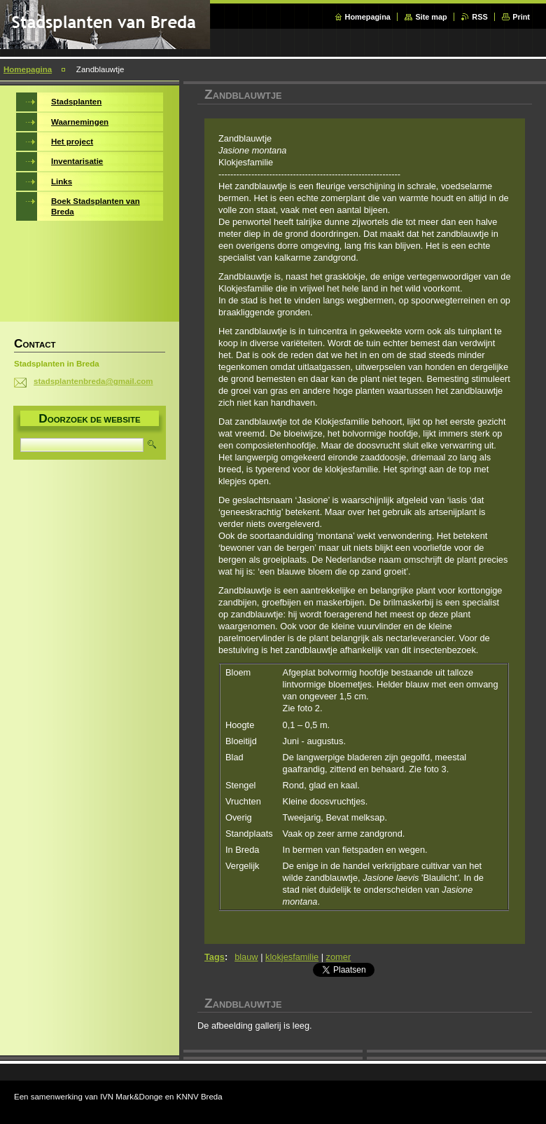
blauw (246, 957)
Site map (431, 17)
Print (521, 17)
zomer (338, 957)
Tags (214, 957)
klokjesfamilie (291, 957)
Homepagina (368, 17)
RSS (479, 17)
